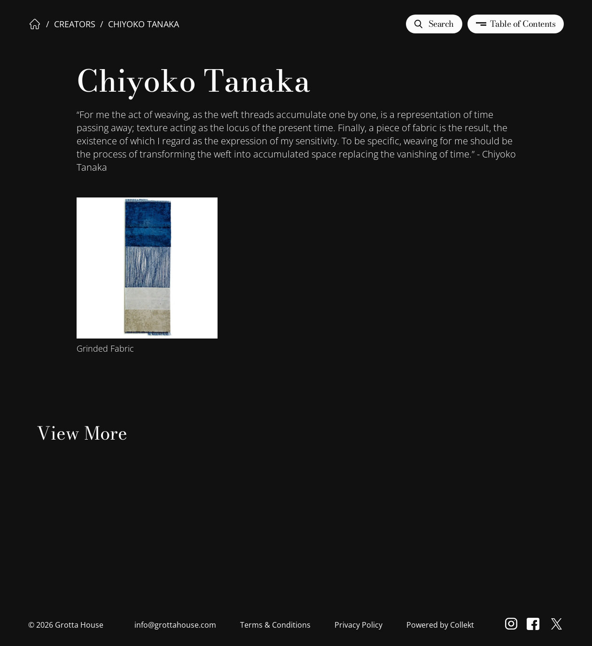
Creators (74, 24)
